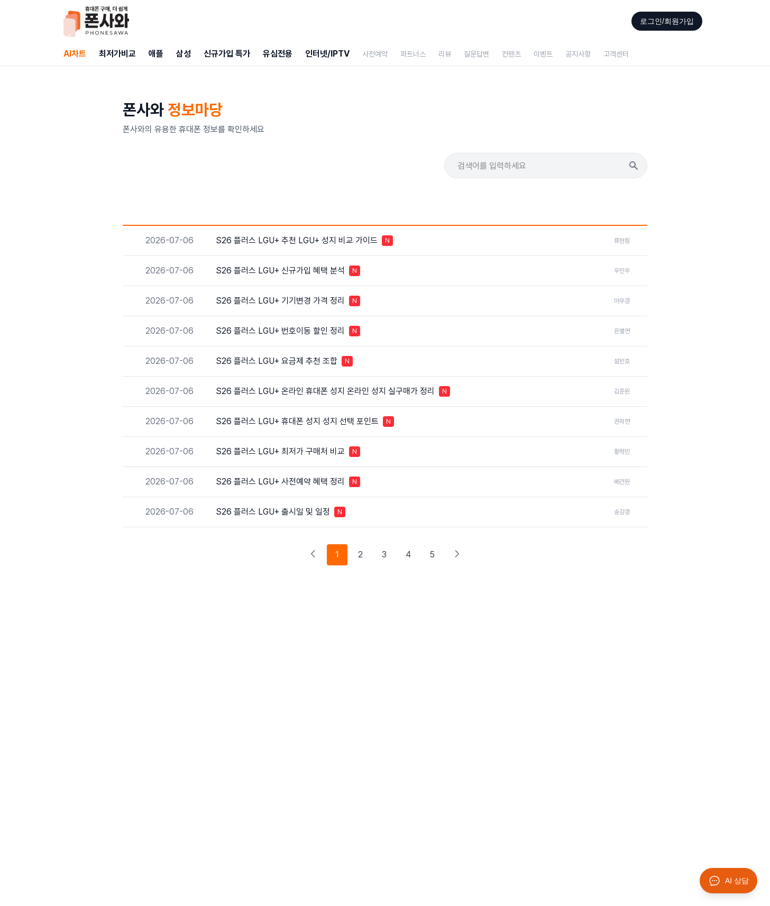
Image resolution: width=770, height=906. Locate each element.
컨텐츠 (511, 54)
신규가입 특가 (227, 54)
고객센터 (616, 54)
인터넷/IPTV (327, 54)
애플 (156, 54)
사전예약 (375, 54)
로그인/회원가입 (667, 21)
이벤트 (543, 54)
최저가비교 (117, 54)
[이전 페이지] (313, 554)
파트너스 (413, 54)
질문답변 (476, 54)
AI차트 (74, 54)
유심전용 (277, 54)
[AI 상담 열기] (728, 880)
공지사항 (578, 54)
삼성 (183, 54)
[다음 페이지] (457, 554)
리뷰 (444, 54)
